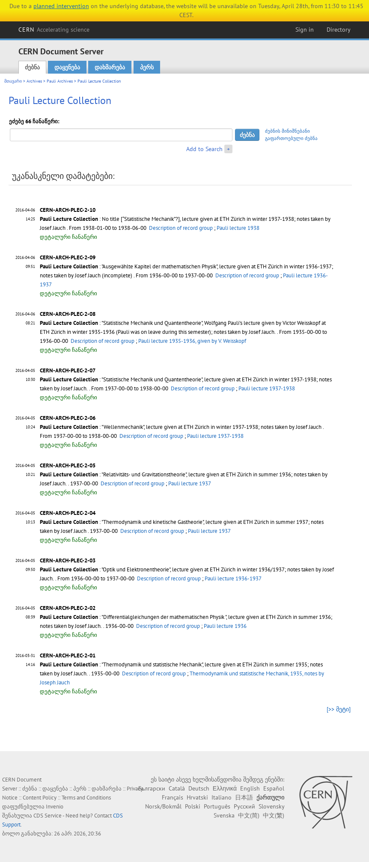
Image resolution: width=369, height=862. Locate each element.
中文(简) (248, 815)
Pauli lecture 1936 (225, 626)
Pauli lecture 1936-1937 (233, 578)
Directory (339, 29)
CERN (53, 29)
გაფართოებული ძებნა (291, 138)
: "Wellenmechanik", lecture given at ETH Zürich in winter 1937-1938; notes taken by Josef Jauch (180, 427)
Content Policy (40, 797)
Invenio (54, 806)
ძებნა (32, 67)
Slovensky (271, 806)
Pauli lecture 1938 (238, 228)
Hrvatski (197, 797)
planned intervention (61, 6)
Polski (192, 806)
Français (172, 797)
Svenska (224, 815)
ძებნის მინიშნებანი (287, 131)
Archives (34, 81)
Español (273, 788)
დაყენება (67, 67)
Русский (244, 806)
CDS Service (47, 815)
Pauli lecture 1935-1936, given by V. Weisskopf (192, 341)
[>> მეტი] (339, 709)
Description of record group (181, 228)
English (250, 788)
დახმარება (110, 67)
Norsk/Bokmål (163, 806)
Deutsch (198, 788)
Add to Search (204, 149)
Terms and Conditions (86, 797)
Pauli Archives (60, 81)
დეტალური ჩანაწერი (68, 237)
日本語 (244, 797)
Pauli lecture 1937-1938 (266, 388)
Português (217, 806)
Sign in (304, 29)
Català (177, 788)
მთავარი (13, 81)
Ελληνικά (225, 788)
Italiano (221, 797)
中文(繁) (273, 815)
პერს (147, 67)
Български (151, 788)
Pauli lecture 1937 (189, 483)
